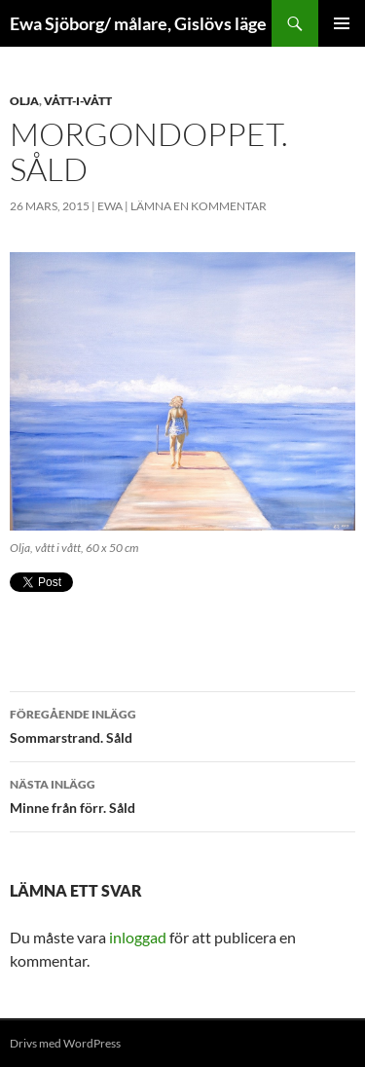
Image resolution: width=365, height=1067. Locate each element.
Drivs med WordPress (65, 1043)
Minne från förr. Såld (182, 794)
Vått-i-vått (78, 100)
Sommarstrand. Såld (182, 724)
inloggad (137, 937)
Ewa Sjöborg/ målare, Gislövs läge (138, 23)
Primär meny (341, 23)
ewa (110, 206)
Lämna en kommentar (198, 206)
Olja (24, 100)
